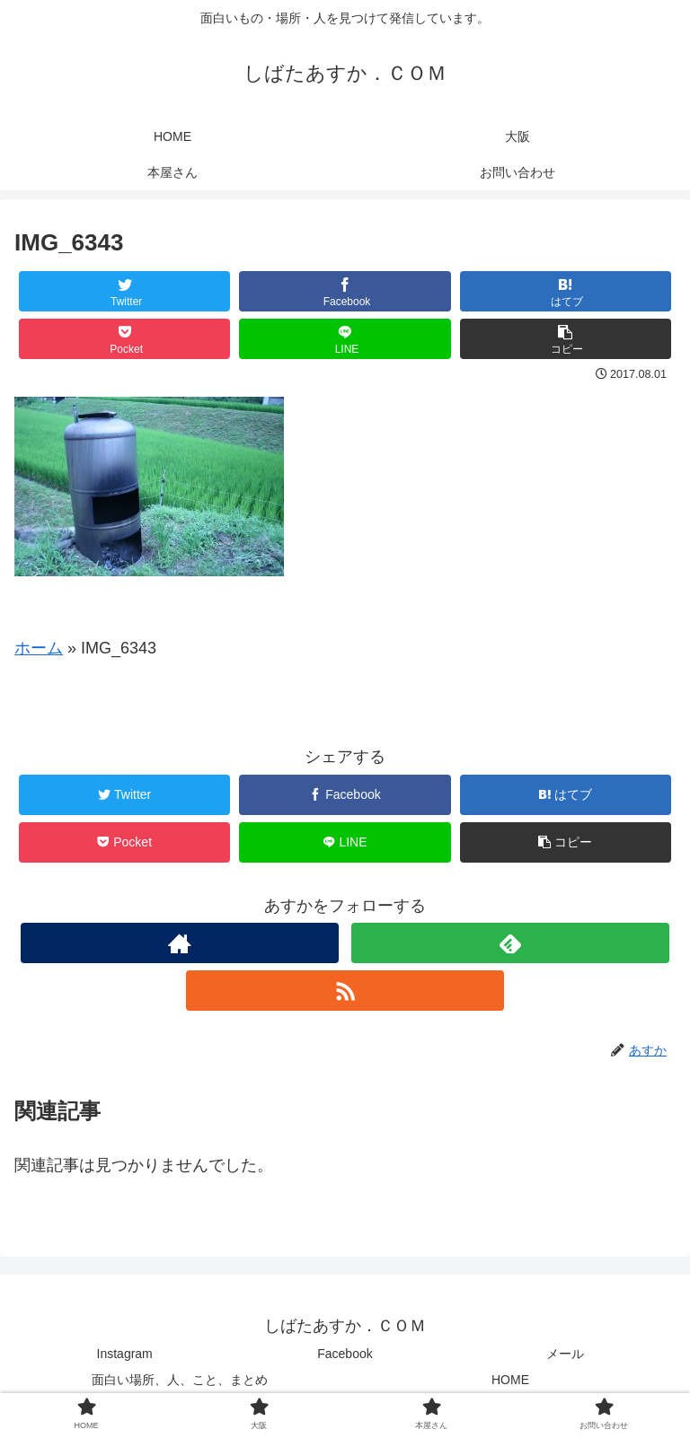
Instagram (125, 1353)
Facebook (344, 1353)
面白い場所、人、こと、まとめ (180, 1379)
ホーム (38, 648)
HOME (510, 1379)
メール (565, 1353)
